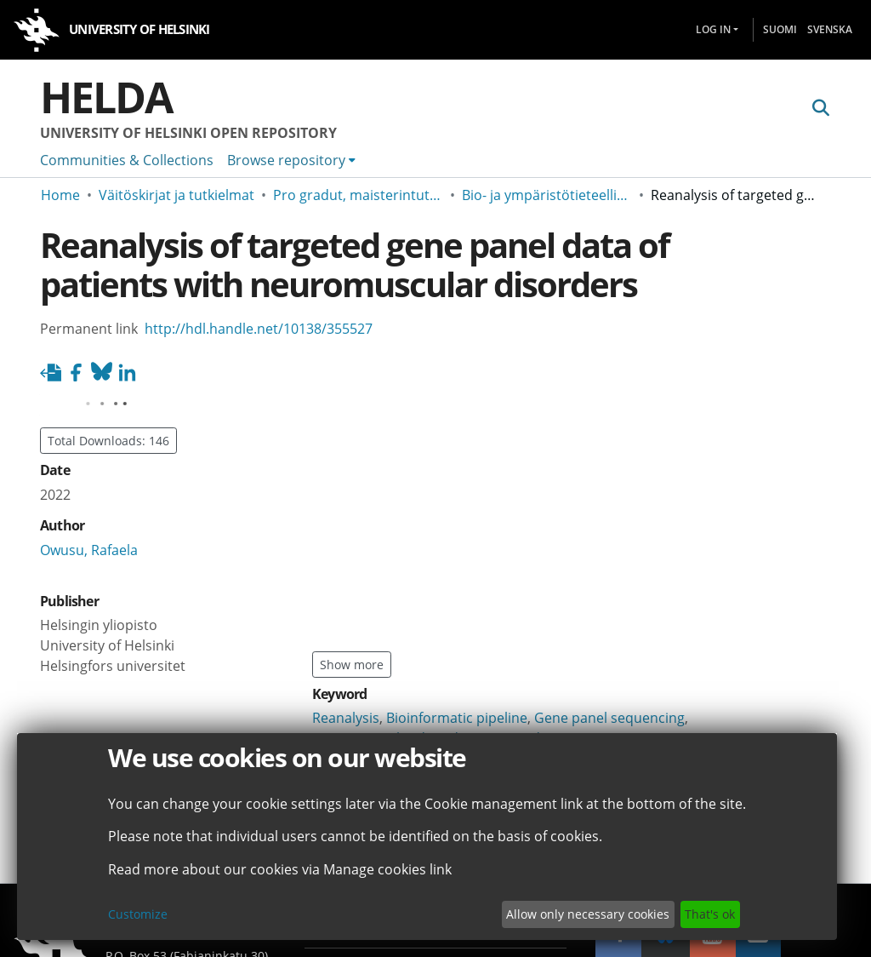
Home (60, 195)
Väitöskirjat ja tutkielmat (176, 195)
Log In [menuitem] (713, 29)
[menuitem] (291, 160)
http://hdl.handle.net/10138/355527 (259, 328)
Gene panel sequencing (609, 717)
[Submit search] (820, 108)
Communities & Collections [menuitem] (126, 160)
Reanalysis (345, 717)
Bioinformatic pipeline (456, 717)
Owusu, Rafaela (89, 550)
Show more (352, 664)
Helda (106, 97)
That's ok (710, 914)
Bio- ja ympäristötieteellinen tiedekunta (547, 195)
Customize (138, 914)
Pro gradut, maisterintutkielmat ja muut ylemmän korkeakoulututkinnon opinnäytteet (358, 195)
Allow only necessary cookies (587, 914)
